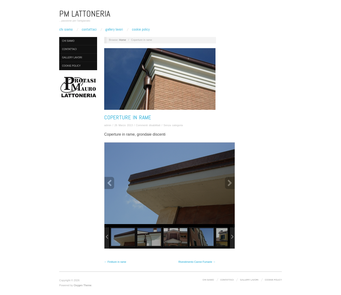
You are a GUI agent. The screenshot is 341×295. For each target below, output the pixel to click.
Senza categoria (173, 125)
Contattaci (89, 29)
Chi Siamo (66, 29)
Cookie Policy (141, 29)
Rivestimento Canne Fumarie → (196, 261)
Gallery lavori (114, 29)
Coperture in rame (127, 117)
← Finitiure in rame (115, 261)
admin (107, 125)
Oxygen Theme (82, 285)
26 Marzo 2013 (123, 125)
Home (122, 39)
